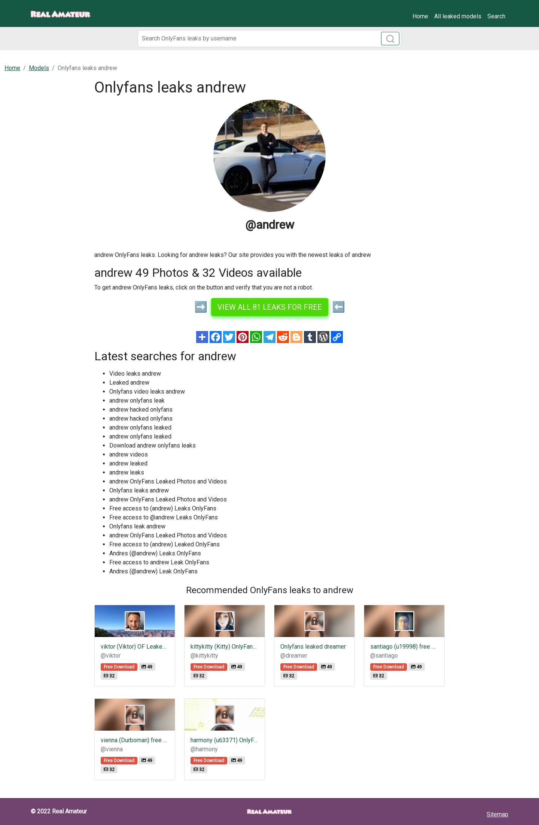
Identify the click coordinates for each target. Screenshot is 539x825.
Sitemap (497, 814)
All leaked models (457, 16)
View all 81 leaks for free (269, 307)
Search (496, 16)
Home (420, 16)
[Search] (269, 38)
